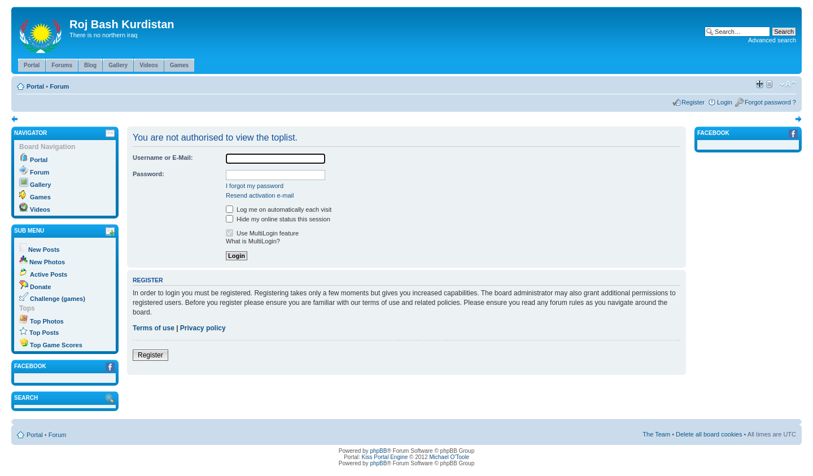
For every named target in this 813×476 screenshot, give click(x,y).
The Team (656, 434)
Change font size (788, 84)
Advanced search (772, 40)
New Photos (47, 262)
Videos (40, 209)
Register (693, 102)
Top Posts (44, 332)
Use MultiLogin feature (262, 233)
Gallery (40, 184)
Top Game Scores (56, 345)
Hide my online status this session (278, 219)
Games (40, 197)
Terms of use (153, 328)
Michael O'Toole (449, 457)
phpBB (378, 451)
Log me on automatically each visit (278, 209)
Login (724, 102)
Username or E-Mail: (163, 157)
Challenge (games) (57, 298)
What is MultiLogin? (253, 241)
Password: (148, 174)
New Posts (44, 249)
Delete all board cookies (709, 434)
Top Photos (47, 321)
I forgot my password (254, 185)
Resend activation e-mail (260, 195)
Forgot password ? (770, 102)
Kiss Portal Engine (385, 457)
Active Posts (48, 274)
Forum (59, 86)
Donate (40, 286)
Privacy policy (203, 328)
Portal (35, 86)
